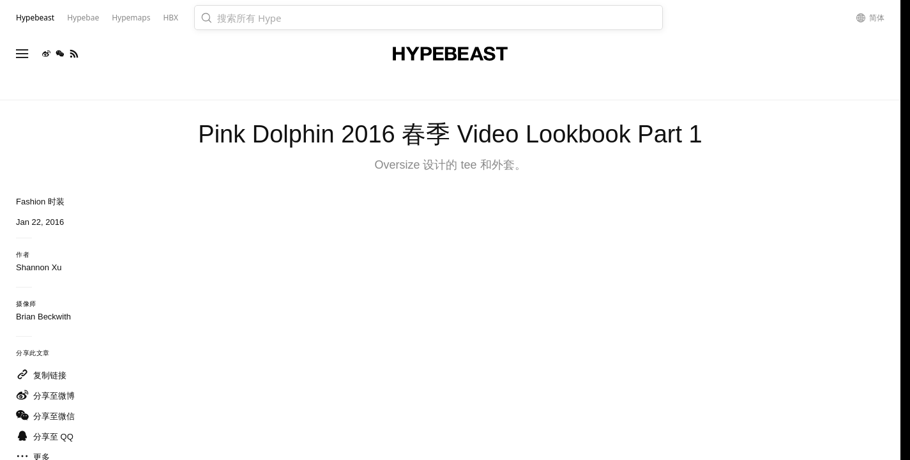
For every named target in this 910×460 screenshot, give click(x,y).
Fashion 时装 (40, 201)
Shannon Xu (39, 267)
